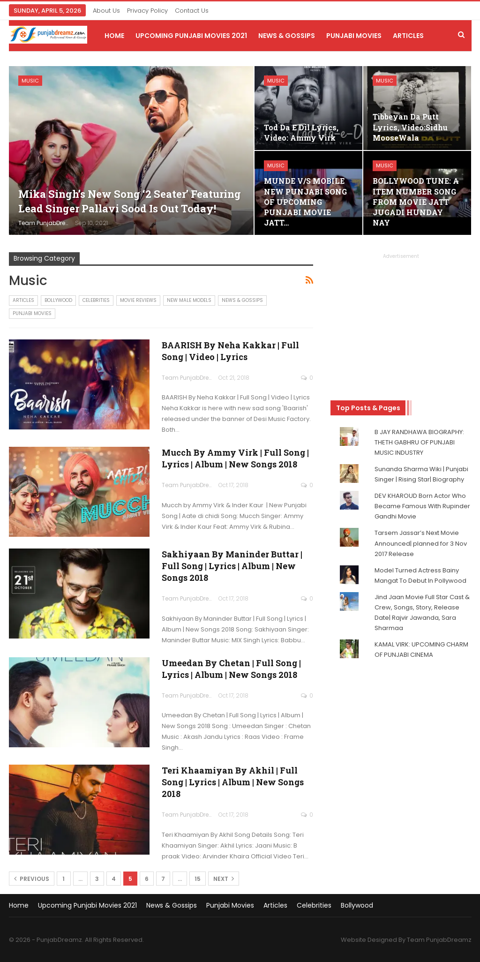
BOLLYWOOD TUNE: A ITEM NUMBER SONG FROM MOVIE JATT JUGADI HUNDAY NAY (416, 201)
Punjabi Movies (354, 35)
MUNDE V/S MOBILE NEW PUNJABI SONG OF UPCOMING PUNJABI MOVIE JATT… (305, 201)
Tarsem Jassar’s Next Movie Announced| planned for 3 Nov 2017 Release (421, 543)
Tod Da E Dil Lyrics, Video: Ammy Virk (301, 132)
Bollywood (58, 300)
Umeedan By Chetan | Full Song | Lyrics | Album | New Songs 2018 (231, 668)
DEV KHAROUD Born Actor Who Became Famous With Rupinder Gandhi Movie (422, 506)
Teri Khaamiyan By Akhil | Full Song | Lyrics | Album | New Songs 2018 (233, 782)
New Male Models (189, 300)
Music (30, 80)
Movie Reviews (138, 300)
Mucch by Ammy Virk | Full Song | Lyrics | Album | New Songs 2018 (235, 458)
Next (223, 879)
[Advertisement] (400, 318)
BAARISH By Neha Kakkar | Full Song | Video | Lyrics (230, 350)
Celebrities (96, 300)
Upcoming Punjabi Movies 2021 (191, 35)
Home (114, 35)
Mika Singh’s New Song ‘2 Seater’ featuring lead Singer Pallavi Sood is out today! (129, 201)
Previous (31, 879)
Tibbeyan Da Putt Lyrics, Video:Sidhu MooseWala (410, 127)
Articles (408, 35)
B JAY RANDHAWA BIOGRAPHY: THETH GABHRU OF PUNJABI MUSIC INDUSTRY (419, 442)
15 (198, 879)
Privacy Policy (147, 10)
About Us (106, 10)
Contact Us (192, 10)
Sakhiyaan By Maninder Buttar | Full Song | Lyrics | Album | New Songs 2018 (232, 566)
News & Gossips (286, 35)
